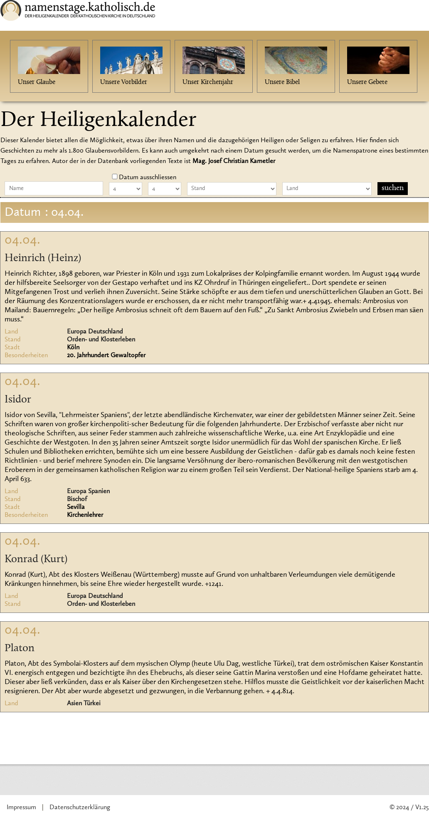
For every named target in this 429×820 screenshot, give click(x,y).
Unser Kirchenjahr (207, 82)
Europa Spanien (88, 491)
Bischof (77, 499)
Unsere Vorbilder (123, 82)
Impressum (21, 807)
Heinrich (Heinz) (43, 258)
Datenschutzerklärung (79, 807)
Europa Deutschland (95, 331)
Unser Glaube (36, 82)
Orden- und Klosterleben (101, 339)
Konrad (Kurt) (36, 559)
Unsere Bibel (282, 82)
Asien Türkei (84, 703)
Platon (20, 648)
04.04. (22, 240)
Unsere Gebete (367, 82)
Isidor (18, 400)
